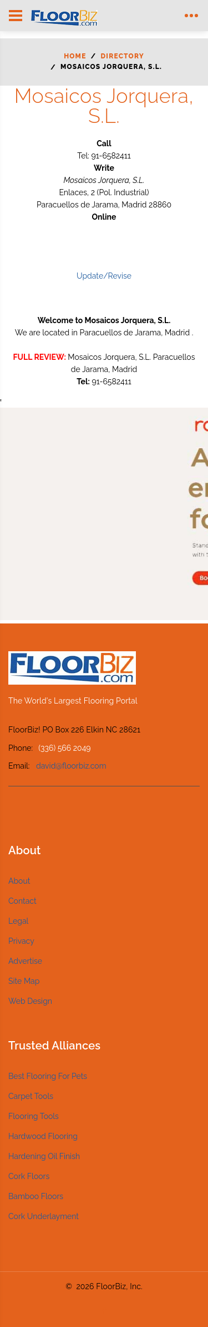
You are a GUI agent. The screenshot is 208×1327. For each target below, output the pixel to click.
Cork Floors (28, 1176)
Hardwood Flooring (43, 1136)
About (19, 881)
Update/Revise (104, 275)
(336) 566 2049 (64, 748)
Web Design (30, 1001)
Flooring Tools (33, 1116)
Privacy (21, 941)
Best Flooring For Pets (47, 1076)
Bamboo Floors (35, 1196)
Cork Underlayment (43, 1216)
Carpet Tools (30, 1096)
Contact (22, 901)
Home (75, 56)
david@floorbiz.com (71, 765)
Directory (122, 56)
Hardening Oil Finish (44, 1156)
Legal (18, 921)
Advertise (25, 961)
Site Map (23, 981)
